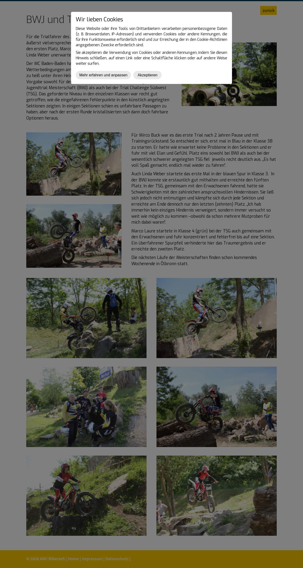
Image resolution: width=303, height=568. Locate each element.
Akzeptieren (147, 75)
